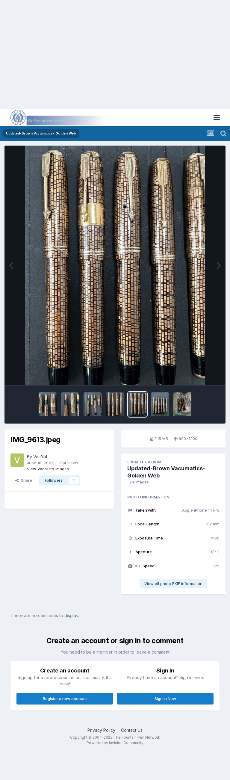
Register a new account (65, 698)
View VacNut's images (48, 468)
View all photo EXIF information (173, 583)
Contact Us (132, 730)
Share (23, 480)
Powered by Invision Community (115, 742)
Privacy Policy (101, 730)
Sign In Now (165, 698)
